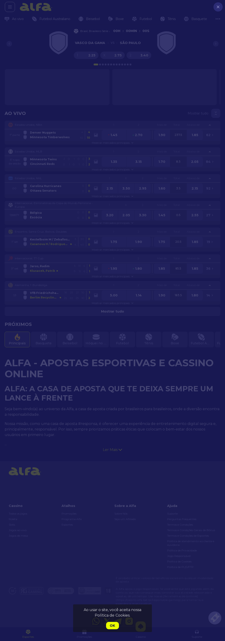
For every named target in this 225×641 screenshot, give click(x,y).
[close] (218, 7)
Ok (112, 625)
